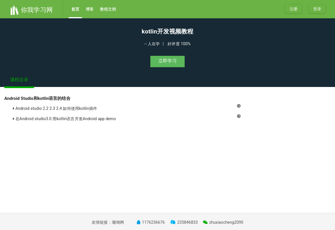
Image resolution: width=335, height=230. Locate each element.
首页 (75, 9)
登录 (317, 9)
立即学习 (167, 61)
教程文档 (108, 9)
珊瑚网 (118, 222)
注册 (293, 9)
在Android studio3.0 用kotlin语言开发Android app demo (128, 117)
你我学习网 (31, 9)
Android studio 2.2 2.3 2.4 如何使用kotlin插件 (128, 107)
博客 (90, 9)
